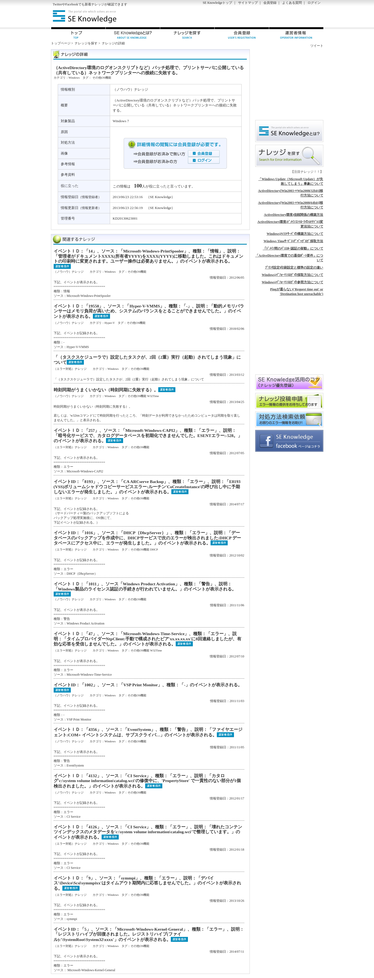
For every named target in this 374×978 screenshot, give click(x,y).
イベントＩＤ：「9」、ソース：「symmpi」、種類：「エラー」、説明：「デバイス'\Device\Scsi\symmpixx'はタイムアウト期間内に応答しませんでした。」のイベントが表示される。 (147, 883)
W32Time (153, 396)
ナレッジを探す (86, 43)
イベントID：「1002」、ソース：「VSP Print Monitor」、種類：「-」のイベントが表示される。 (148, 684)
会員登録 (269, 3)
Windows (74, 77)
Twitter (57, 4)
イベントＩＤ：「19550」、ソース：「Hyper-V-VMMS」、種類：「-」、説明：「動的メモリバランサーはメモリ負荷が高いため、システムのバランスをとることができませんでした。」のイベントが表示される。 (149, 311)
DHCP (154, 549)
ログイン (314, 3)
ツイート (316, 46)
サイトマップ (248, 3)
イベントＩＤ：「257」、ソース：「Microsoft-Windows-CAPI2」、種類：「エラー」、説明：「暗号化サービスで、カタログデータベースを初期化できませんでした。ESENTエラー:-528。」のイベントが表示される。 (148, 435)
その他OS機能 (101, 77)
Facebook (71, 4)
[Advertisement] (259, 16)
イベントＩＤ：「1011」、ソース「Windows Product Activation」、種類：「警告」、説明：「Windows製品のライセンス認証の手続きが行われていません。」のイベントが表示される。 (145, 586)
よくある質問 (292, 3)
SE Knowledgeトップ (217, 3)
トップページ (61, 43)
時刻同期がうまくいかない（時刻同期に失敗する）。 (106, 389)
